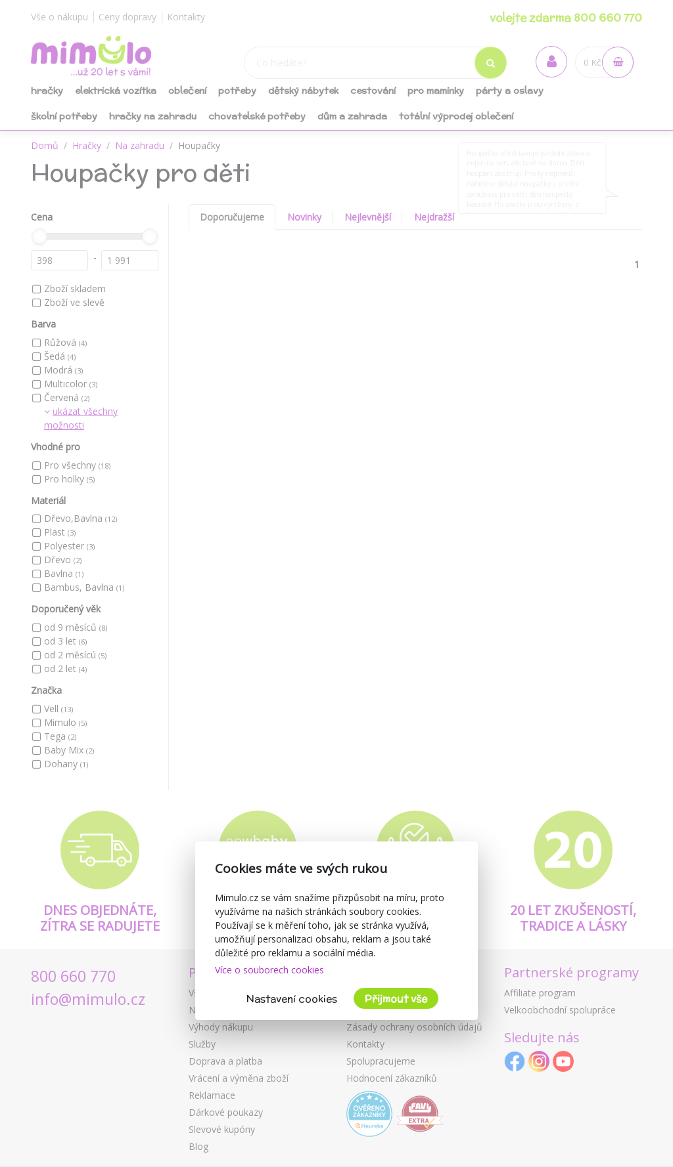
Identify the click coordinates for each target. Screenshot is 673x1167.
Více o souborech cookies (269, 970)
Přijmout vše (396, 999)
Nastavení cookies (291, 999)
